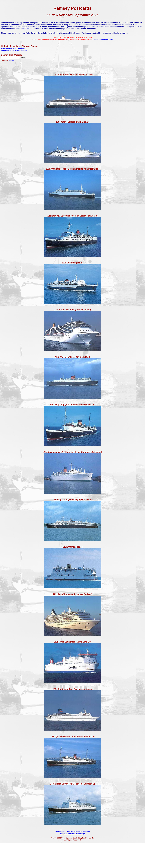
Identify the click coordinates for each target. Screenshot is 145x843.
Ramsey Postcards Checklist (78, 831)
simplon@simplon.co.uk (103, 39)
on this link (28, 29)
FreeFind (11, 60)
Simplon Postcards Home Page (72, 834)
